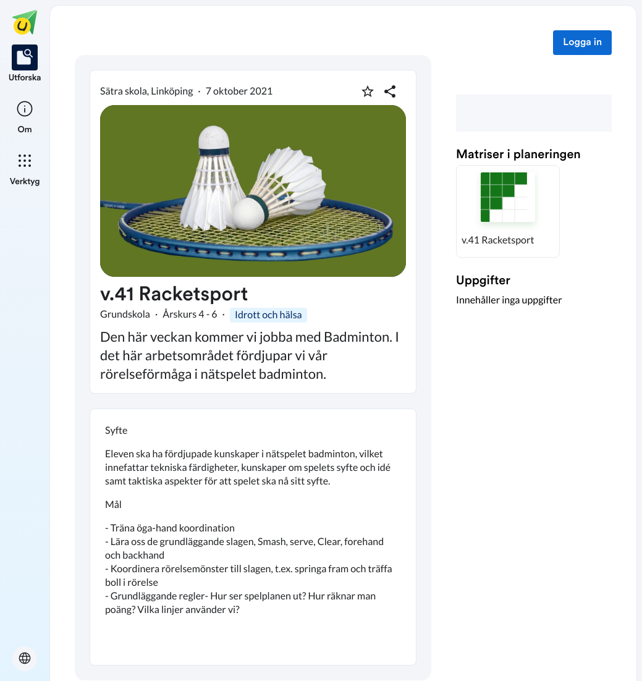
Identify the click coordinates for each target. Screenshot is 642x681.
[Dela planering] (390, 91)
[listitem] (25, 64)
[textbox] (253, 537)
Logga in (582, 43)
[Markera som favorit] (368, 91)
